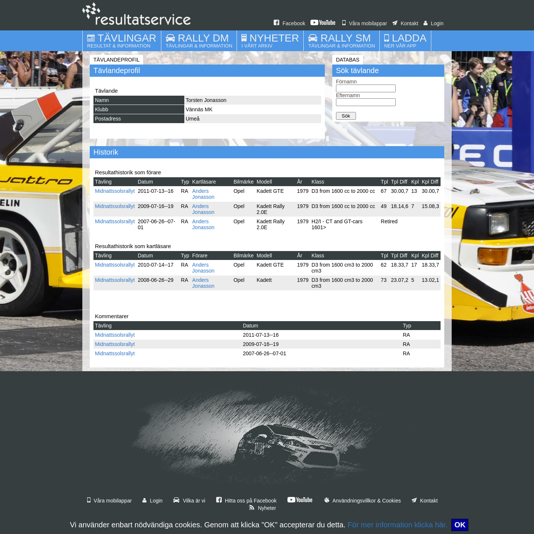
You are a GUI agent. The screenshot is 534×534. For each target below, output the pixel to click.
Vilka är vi (189, 501)
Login (433, 23)
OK (459, 525)
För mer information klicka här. (397, 525)
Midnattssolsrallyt (115, 191)
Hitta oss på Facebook (246, 501)
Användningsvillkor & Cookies (362, 501)
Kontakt (405, 23)
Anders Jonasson (203, 194)
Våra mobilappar (364, 23)
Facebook (289, 23)
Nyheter (262, 508)
